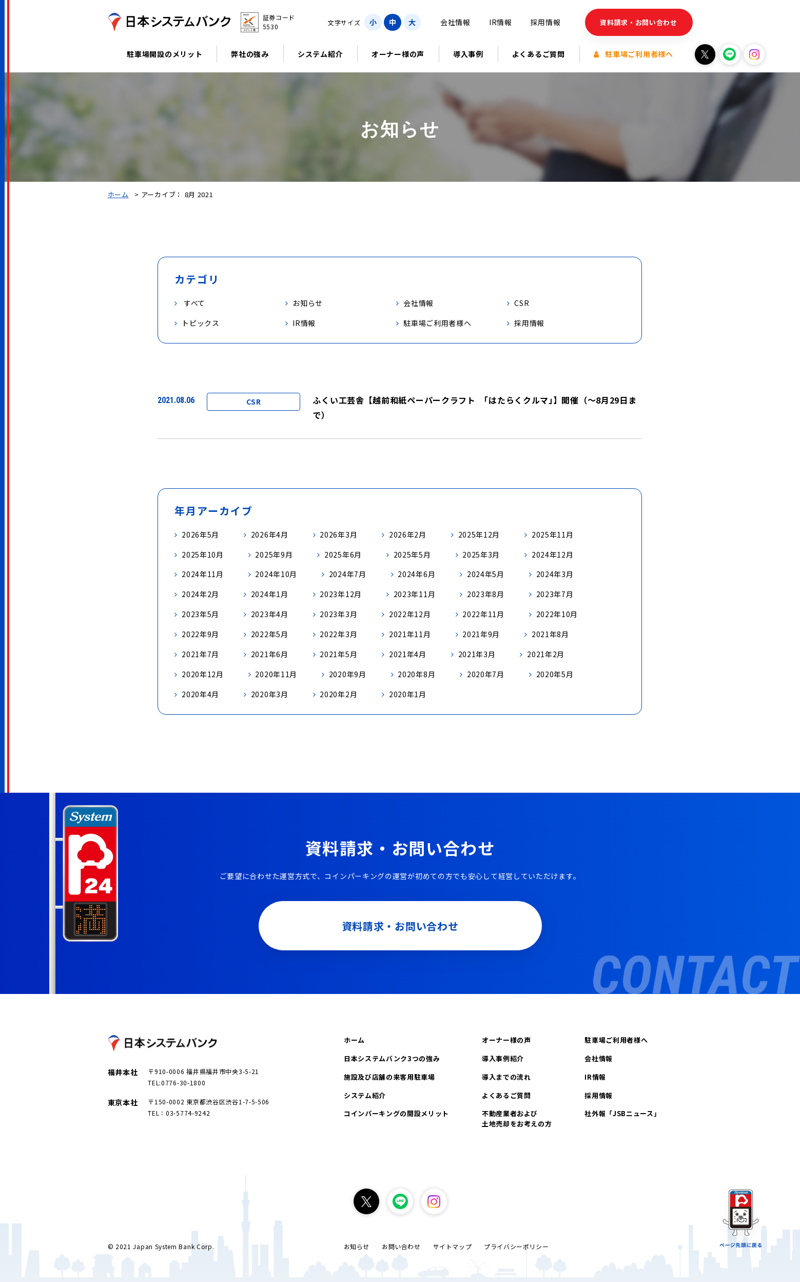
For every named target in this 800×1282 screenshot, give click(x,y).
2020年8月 (416, 674)
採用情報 (546, 22)
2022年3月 (338, 634)
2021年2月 (545, 654)
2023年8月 (485, 594)
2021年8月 (550, 634)
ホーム (118, 194)
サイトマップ (452, 1246)
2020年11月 (276, 674)
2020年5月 (555, 674)
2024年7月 (347, 574)
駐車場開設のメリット (164, 54)
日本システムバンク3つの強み (392, 1058)
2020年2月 (338, 694)
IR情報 (500, 22)
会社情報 (455, 22)
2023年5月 (200, 614)
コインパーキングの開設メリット (396, 1113)
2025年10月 (203, 554)
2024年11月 (203, 574)
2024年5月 (485, 574)
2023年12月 (341, 594)
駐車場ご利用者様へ (633, 54)
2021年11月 (410, 634)
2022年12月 (410, 614)
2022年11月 (483, 614)
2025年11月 (553, 534)
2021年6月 (269, 654)
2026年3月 (338, 534)
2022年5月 (269, 634)
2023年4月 (269, 614)
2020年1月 (407, 694)
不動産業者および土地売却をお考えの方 (517, 1118)
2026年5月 (200, 534)
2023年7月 (555, 594)
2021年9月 (481, 634)
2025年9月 (273, 554)
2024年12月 (553, 554)
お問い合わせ (401, 1246)
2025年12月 (479, 534)
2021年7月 (200, 654)
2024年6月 (416, 574)
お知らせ (356, 1246)
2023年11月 (415, 594)
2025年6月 (343, 554)
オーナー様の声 (398, 54)
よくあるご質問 (538, 54)
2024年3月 (555, 574)
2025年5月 (412, 554)
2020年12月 (203, 674)
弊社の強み (250, 54)
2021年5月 (338, 654)
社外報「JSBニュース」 (622, 1113)
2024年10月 (276, 574)
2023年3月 (338, 614)
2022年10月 (557, 614)
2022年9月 (200, 634)
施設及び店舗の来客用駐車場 (389, 1077)
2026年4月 (269, 534)
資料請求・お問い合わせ (638, 22)
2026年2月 (407, 534)
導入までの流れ (506, 1077)
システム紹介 (320, 54)
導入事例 (468, 54)
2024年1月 (269, 594)
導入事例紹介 (503, 1058)
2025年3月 (481, 554)
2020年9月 (347, 674)
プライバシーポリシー (516, 1246)
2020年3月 (269, 694)
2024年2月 (200, 594)
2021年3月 (477, 654)
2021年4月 (407, 654)
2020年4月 (200, 694)
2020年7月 (485, 674)
